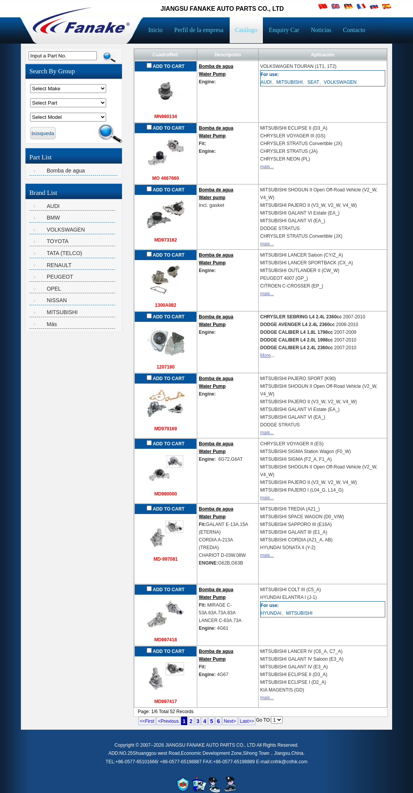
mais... (267, 166)
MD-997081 (166, 559)
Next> (230, 721)
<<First (147, 721)
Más (52, 324)
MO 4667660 (165, 178)
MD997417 (165, 701)
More (265, 355)
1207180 (166, 367)
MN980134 (165, 116)
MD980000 (165, 494)
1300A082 (165, 305)
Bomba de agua (66, 170)
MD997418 (165, 640)
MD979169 (165, 428)
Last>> (247, 721)
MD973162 (165, 240)
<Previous (168, 721)
